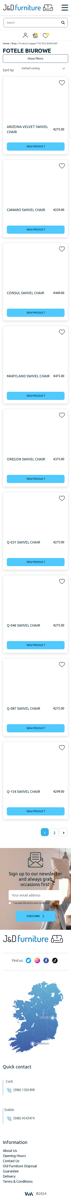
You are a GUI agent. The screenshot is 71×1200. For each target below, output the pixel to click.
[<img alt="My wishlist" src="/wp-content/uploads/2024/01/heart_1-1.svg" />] (45, 36)
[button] (60, 82)
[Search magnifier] (63, 22)
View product (35, 146)
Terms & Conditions (18, 1181)
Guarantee (11, 1171)
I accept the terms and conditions (29, 903)
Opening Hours (14, 1156)
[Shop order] (43, 68)
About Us (10, 1150)
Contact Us (11, 1161)
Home (6, 43)
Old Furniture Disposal (20, 1166)
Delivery (9, 1176)
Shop (14, 43)
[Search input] (32, 22)
